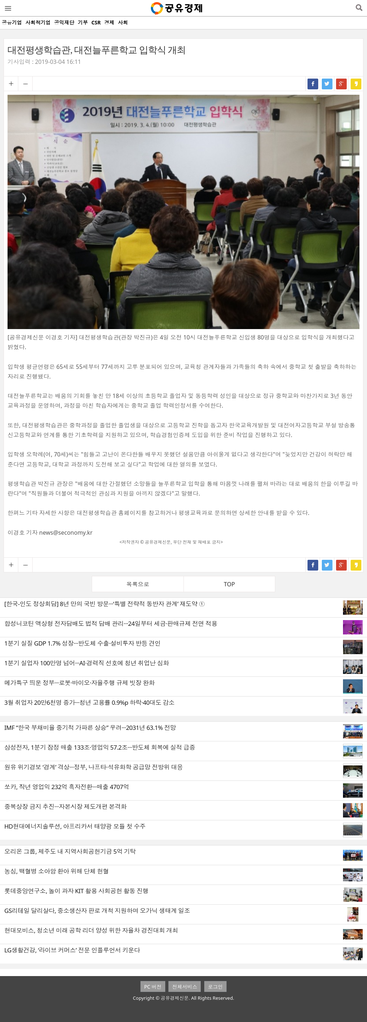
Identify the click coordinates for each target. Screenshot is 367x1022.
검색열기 (359, 8)
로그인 (215, 986)
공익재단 (64, 22)
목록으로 (138, 584)
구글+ (341, 83)
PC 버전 (153, 986)
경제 (109, 22)
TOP (229, 584)
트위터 (327, 83)
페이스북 (313, 83)
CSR (96, 22)
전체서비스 (184, 986)
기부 (83, 22)
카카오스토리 (356, 83)
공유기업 (12, 22)
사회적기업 (38, 22)
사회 (123, 22)
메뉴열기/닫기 (7, 8)
